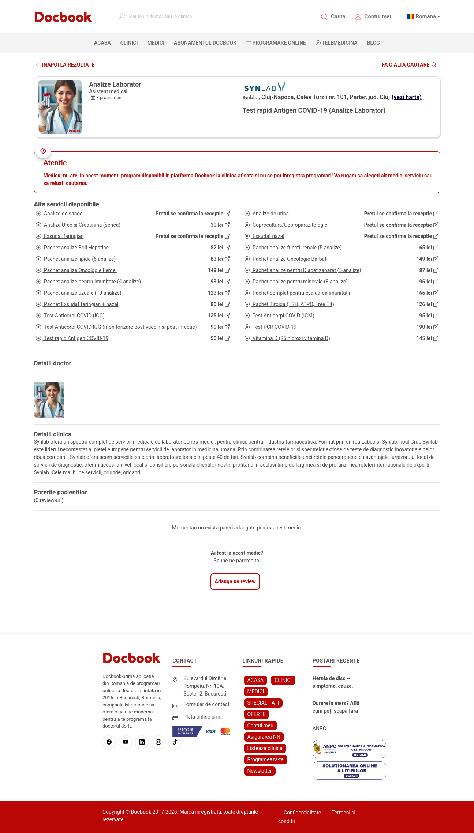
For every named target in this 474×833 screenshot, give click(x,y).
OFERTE (256, 714)
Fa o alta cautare (409, 65)
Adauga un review (235, 581)
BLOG (373, 43)
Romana (425, 16)
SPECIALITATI (263, 703)
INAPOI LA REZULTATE (65, 65)
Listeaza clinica (265, 748)
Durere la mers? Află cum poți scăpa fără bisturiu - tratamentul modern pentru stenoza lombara (337, 707)
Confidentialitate (302, 812)
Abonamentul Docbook (205, 43)
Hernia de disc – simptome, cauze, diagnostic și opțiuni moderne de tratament (336, 682)
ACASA (104, 42)
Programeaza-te (265, 759)
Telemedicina (337, 43)
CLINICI (129, 43)
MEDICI (156, 43)
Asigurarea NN (264, 737)
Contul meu (379, 16)
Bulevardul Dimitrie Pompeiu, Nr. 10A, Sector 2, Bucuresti (204, 686)
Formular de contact (206, 704)
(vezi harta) (407, 97)
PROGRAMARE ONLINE (276, 43)
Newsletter (259, 771)
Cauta (338, 16)
